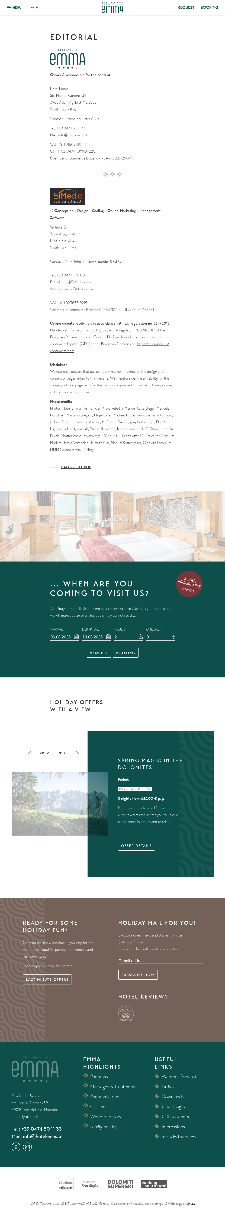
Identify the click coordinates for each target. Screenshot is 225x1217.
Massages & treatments (113, 1086)
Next (68, 753)
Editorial (104, 1204)
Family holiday (104, 1126)
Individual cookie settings (147, 1204)
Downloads (173, 1096)
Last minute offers (47, 979)
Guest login (173, 1106)
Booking (125, 653)
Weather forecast (179, 1076)
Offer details (136, 845)
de (32, 7)
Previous (38, 753)
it (37, 7)
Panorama (100, 1076)
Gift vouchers (175, 1116)
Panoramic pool (105, 1096)
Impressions (173, 1126)
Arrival (168, 1086)
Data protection (76, 467)
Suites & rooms (118, 519)
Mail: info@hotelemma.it (68, 135)
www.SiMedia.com (79, 289)
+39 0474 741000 (71, 275)
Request (99, 653)
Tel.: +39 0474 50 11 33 (68, 128)
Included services (179, 1136)
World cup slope (106, 1116)
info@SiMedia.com (76, 282)
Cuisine (97, 1106)
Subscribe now (138, 975)
